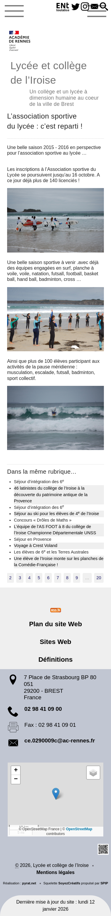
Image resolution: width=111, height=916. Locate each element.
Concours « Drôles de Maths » (42, 520)
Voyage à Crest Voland (35, 545)
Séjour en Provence (32, 539)
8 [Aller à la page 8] (67, 577)
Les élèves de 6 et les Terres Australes (51, 551)
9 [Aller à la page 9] (76, 577)
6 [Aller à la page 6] (48, 577)
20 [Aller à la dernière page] (98, 577)
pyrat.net (29, 883)
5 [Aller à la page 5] (39, 577)
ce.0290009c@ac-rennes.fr (59, 740)
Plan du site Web (55, 624)
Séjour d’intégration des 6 (39, 481)
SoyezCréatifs (69, 883)
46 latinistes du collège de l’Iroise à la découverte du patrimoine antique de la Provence (51, 494)
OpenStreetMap (79, 829)
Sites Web (55, 641)
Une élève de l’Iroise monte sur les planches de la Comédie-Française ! (58, 561)
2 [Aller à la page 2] (10, 577)
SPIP (104, 883)
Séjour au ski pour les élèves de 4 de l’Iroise (56, 513)
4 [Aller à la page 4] (29, 577)
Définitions (55, 659)
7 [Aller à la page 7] (58, 577)
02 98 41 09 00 (43, 709)
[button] (104, 7)
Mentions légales (55, 872)
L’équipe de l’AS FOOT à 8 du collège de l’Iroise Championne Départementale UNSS (55, 529)
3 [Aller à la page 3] (20, 577)
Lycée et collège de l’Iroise (55, 83)
